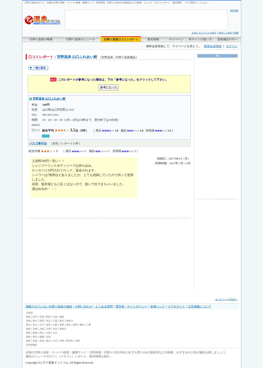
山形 (55, 316)
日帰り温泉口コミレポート (121, 39)
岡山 (41, 333)
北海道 (29, 312)
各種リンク (157, 306)
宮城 (41, 316)
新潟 (28, 325)
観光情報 (153, 39)
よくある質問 (104, 306)
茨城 (28, 320)
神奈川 (69, 320)
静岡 (75, 325)
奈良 (55, 329)
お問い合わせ (83, 306)
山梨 (55, 325)
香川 (35, 337)
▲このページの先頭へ (226, 299)
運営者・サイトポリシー (131, 306)
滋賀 (28, 329)
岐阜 (68, 325)
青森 (28, 316)
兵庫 (48, 329)
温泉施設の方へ (227, 39)
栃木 (35, 320)
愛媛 (41, 337)
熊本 (48, 341)
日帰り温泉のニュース (80, 39)
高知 (48, 337)
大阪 (41, 329)
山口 (55, 333)
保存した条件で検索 (229, 33)
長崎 (41, 341)
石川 (41, 325)
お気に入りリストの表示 (204, 33)
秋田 (48, 316)
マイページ (176, 39)
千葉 (55, 320)
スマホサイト (176, 306)
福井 (48, 325)
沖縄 (77, 341)
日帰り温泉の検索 (41, 39)
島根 (35, 333)
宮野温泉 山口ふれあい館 (49, 98)
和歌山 (63, 329)
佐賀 (35, 341)
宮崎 (62, 341)
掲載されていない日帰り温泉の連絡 (49, 306)
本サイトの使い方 (200, 39)
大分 (55, 341)
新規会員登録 (213, 46)
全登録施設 (31, 345)
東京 (62, 320)
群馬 (41, 320)
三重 (88, 325)
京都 (35, 329)
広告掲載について (199, 306)
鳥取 (28, 333)
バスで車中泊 (38, 143)
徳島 (28, 337)
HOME (234, 10)
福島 (62, 316)
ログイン (232, 46)
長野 (62, 325)
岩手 (35, 316)
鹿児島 (69, 341)
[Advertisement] (69, 254)
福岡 (28, 341)
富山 (35, 325)
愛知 (82, 325)
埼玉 (48, 320)
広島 (48, 333)
